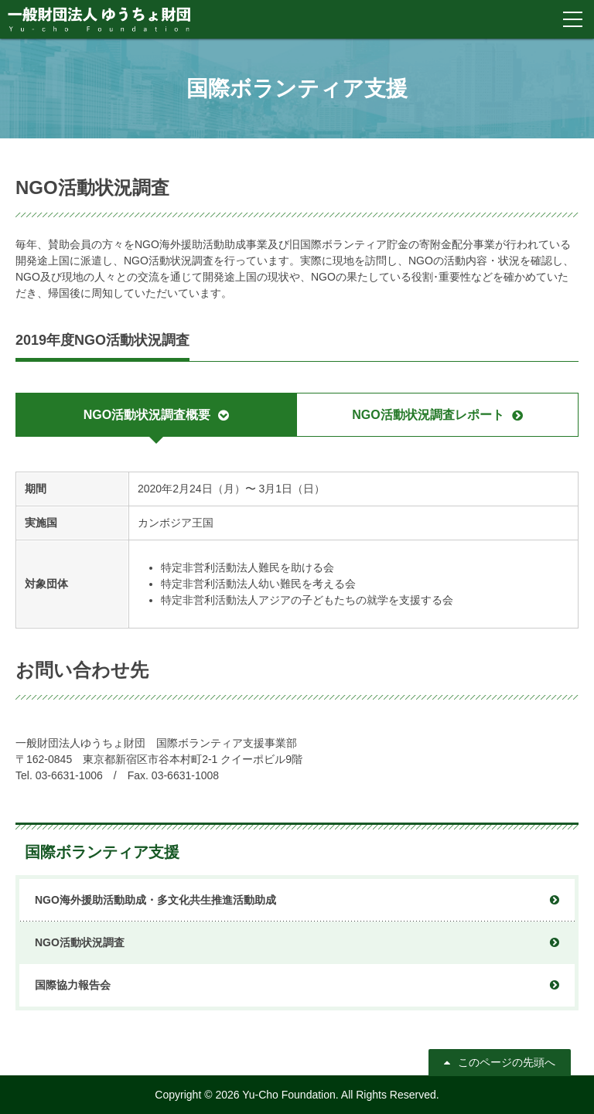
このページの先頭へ (506, 1062)
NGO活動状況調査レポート (428, 414)
